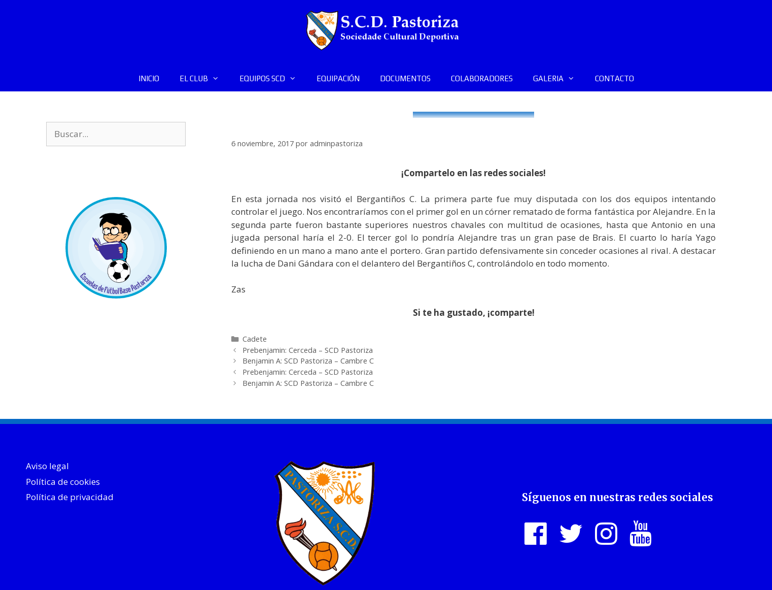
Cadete (254, 339)
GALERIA (559, 78)
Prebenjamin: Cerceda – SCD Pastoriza (307, 350)
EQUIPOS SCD (272, 78)
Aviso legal (47, 466)
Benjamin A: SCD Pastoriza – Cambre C (308, 361)
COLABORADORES (482, 78)
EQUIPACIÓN (338, 78)
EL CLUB (204, 78)
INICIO (148, 78)
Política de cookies (63, 481)
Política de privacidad (70, 497)
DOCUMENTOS (405, 78)
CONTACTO (614, 78)
